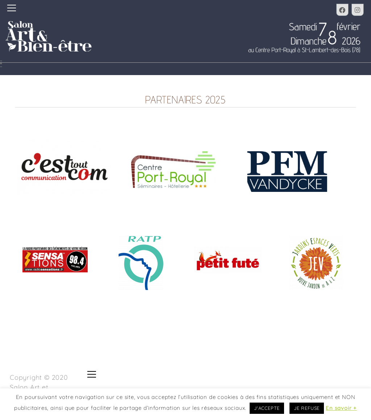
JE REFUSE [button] (307, 408)
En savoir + (341, 407)
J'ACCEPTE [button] (267, 408)
